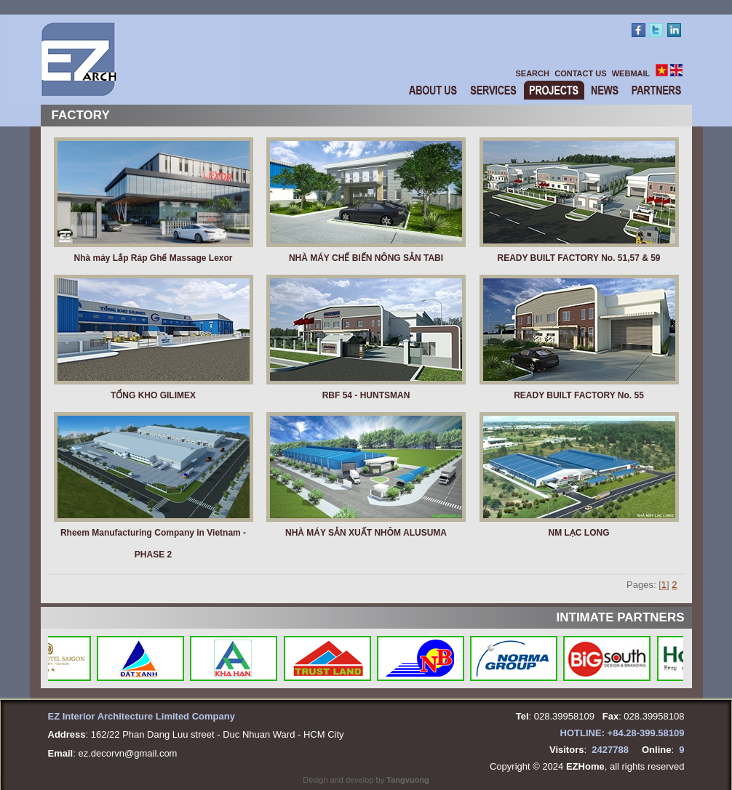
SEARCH (532, 73)
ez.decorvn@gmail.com (127, 753)
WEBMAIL (631, 73)
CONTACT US (580, 73)
